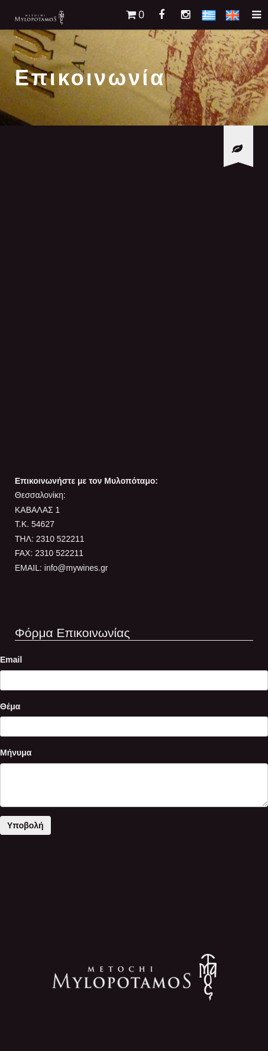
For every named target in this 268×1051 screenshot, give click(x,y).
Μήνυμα (15, 752)
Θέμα (10, 706)
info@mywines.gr (76, 568)
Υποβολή (25, 825)
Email (11, 659)
